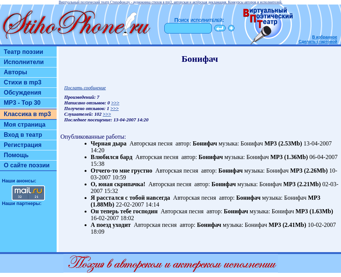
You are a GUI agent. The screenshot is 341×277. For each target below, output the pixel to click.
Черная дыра (109, 143)
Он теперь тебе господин (124, 211)
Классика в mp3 (27, 114)
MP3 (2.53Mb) (283, 143)
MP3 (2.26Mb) (309, 170)
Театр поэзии (23, 52)
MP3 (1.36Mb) (289, 157)
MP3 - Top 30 (22, 102)
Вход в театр (23, 135)
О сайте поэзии (26, 165)
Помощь (16, 155)
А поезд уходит (111, 225)
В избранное (324, 37)
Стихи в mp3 (23, 82)
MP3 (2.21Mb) (302, 184)
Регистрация (23, 145)
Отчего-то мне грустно (121, 170)
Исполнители (24, 62)
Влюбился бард (112, 157)
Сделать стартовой (318, 41)
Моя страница (25, 124)
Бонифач (205, 143)
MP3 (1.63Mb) (314, 211)
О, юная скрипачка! (118, 184)
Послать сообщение (85, 87)
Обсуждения (22, 92)
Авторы (15, 72)
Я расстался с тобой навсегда (130, 197)
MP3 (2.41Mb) (287, 225)
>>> (115, 103)
